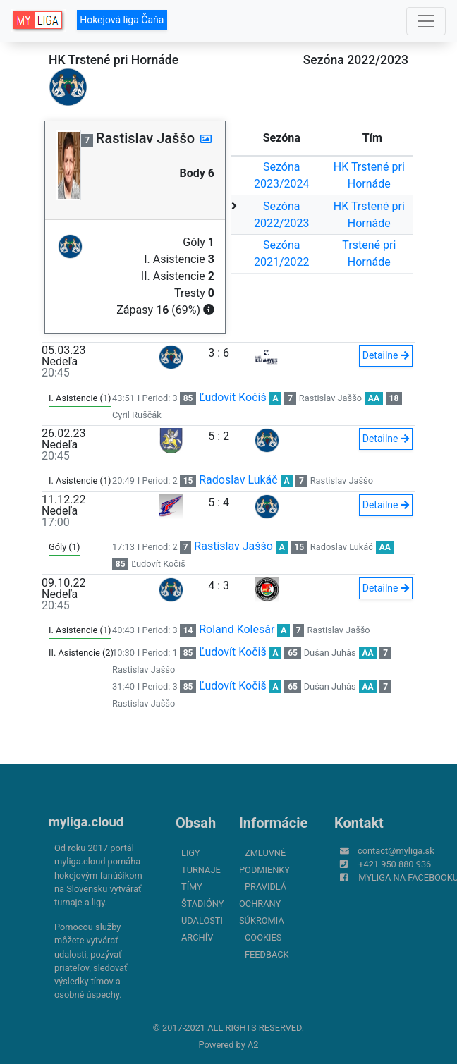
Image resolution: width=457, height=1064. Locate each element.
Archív (197, 937)
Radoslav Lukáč (238, 480)
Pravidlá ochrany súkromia (262, 903)
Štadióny (202, 903)
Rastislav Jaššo (330, 398)
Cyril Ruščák (137, 415)
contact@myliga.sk (396, 850)
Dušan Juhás (330, 652)
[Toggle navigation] (426, 21)
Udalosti (202, 920)
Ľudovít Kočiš (233, 397)
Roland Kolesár (236, 629)
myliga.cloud (86, 821)
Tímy (191, 886)
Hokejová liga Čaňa (122, 19)
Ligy (190, 853)
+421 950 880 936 (394, 864)
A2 (253, 1044)
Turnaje (201, 869)
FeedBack (267, 954)
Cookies (263, 937)
